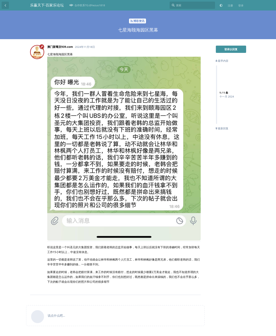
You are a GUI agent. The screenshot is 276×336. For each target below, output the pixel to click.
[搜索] (192, 5)
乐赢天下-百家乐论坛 (47, 5)
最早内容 (222, 61)
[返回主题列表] (5, 5)
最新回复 (222, 128)
